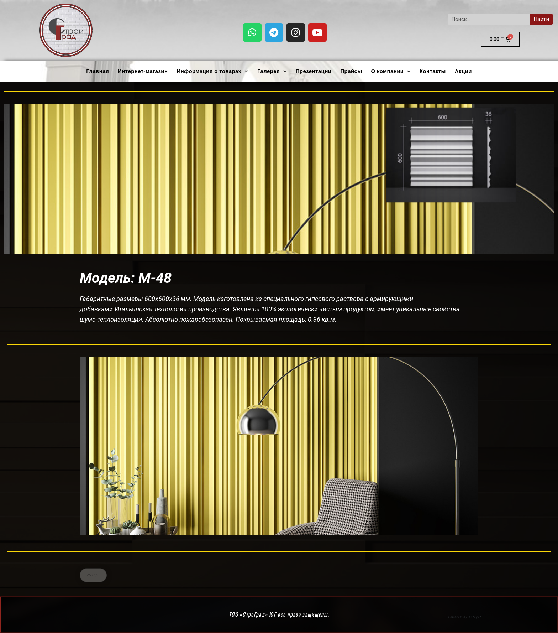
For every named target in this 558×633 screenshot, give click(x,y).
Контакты (433, 71)
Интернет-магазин (143, 71)
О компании (390, 71)
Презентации (314, 71)
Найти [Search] (541, 19)
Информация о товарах (212, 71)
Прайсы (351, 71)
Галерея (272, 71)
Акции (463, 71)
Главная (97, 71)
